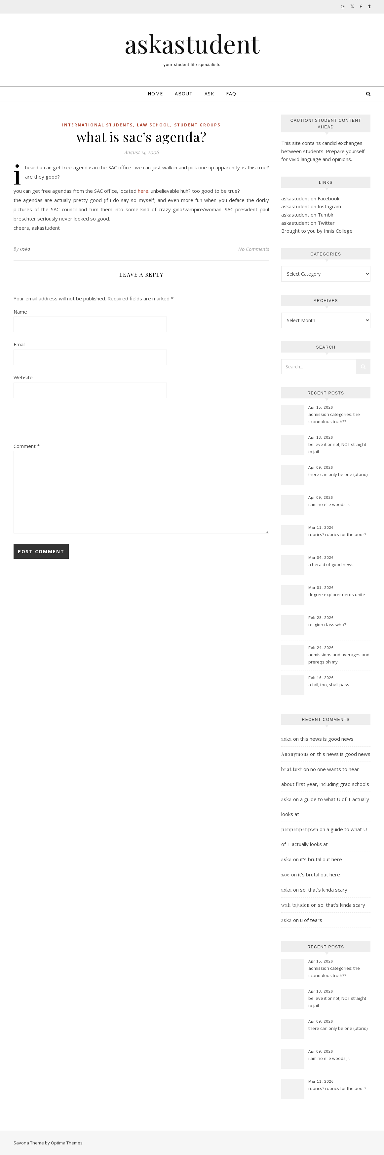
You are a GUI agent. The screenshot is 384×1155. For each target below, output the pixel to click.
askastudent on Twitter (308, 223)
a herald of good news (331, 564)
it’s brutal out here (321, 859)
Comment (27, 446)
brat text (291, 769)
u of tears (311, 920)
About (184, 93)
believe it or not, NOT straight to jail (337, 448)
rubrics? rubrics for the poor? (337, 534)
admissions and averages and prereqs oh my (338, 658)
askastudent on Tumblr (307, 214)
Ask (209, 93)
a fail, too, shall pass (328, 685)
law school (153, 125)
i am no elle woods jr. (329, 504)
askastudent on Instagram (311, 206)
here (143, 190)
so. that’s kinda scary (323, 889)
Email (19, 344)
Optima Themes (67, 1143)
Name (20, 311)
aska (25, 249)
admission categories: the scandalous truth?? (334, 418)
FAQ (231, 93)
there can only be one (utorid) (337, 474)
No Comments (253, 249)
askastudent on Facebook (310, 198)
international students (97, 125)
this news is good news (327, 738)
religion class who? (327, 625)
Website (23, 377)
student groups (197, 125)
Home (155, 93)
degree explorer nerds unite (336, 594)
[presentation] (64, 422)
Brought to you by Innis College (317, 230)
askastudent (192, 43)
